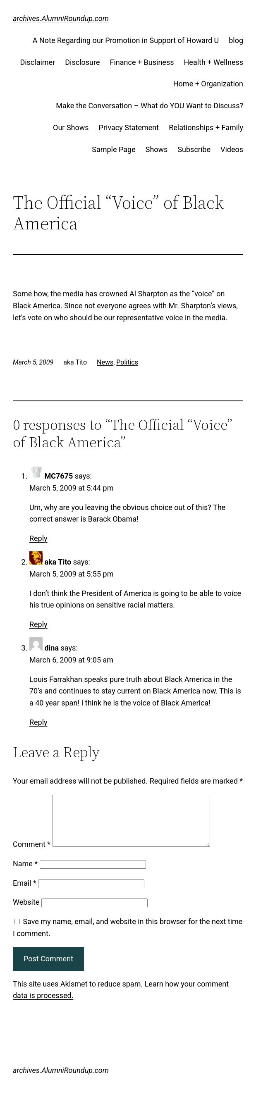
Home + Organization (208, 83)
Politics (127, 362)
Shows (157, 149)
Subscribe (194, 149)
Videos (231, 149)
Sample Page (113, 149)
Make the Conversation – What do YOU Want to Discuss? (149, 105)
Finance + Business (142, 62)
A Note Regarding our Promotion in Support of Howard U (126, 40)
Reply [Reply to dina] (38, 722)
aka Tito (57, 562)
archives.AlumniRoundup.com (61, 18)
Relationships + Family (206, 127)
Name (25, 873)
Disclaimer (37, 62)
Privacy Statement (129, 127)
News (105, 362)
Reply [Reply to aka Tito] (38, 624)
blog (236, 40)
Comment (31, 854)
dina (51, 647)
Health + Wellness (214, 62)
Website (26, 912)
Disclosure (82, 62)
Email (24, 893)
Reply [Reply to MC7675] (38, 538)
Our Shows (71, 127)
